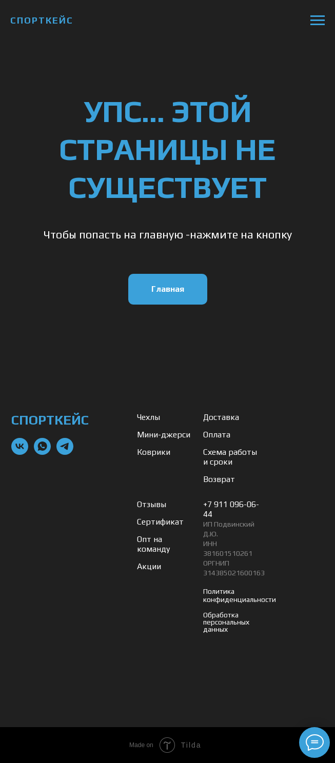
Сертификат (160, 522)
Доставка (221, 417)
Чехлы (148, 417)
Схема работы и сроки (230, 457)
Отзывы (151, 504)
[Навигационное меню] (317, 20)
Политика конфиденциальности (239, 595)
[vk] (19, 452)
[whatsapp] (42, 452)
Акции (149, 566)
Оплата (216, 434)
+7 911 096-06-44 (231, 509)
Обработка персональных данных (226, 622)
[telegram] (64, 452)
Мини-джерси (163, 434)
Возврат (219, 479)
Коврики (153, 452)
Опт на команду (153, 544)
